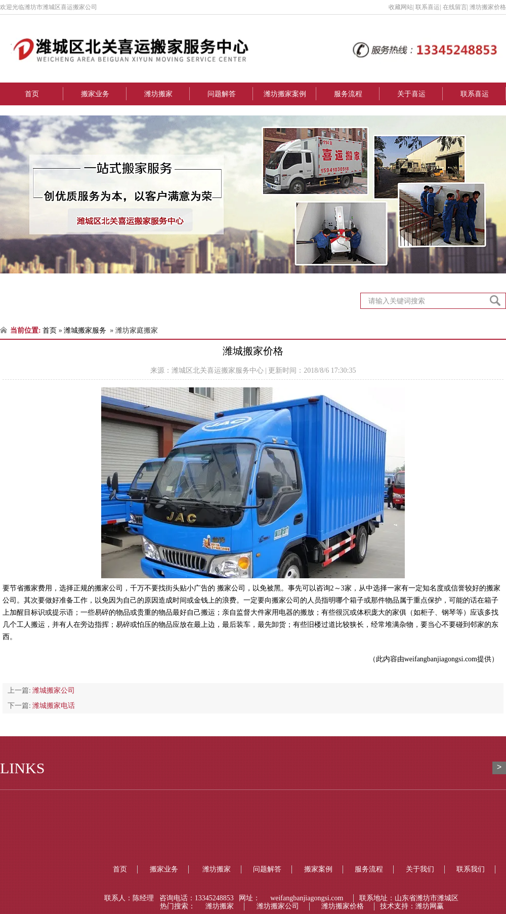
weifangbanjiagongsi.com (440, 659)
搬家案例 (318, 869)
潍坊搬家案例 (285, 94)
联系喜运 (474, 94)
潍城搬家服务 (85, 330)
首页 (32, 94)
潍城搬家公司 (53, 690)
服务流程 (348, 94)
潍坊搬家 (158, 94)
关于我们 (420, 869)
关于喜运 (411, 94)
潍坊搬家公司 (278, 906)
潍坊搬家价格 (342, 906)
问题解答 (221, 94)
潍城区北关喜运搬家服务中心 (218, 370)
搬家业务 (95, 94)
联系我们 (470, 869)
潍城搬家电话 (53, 705)
